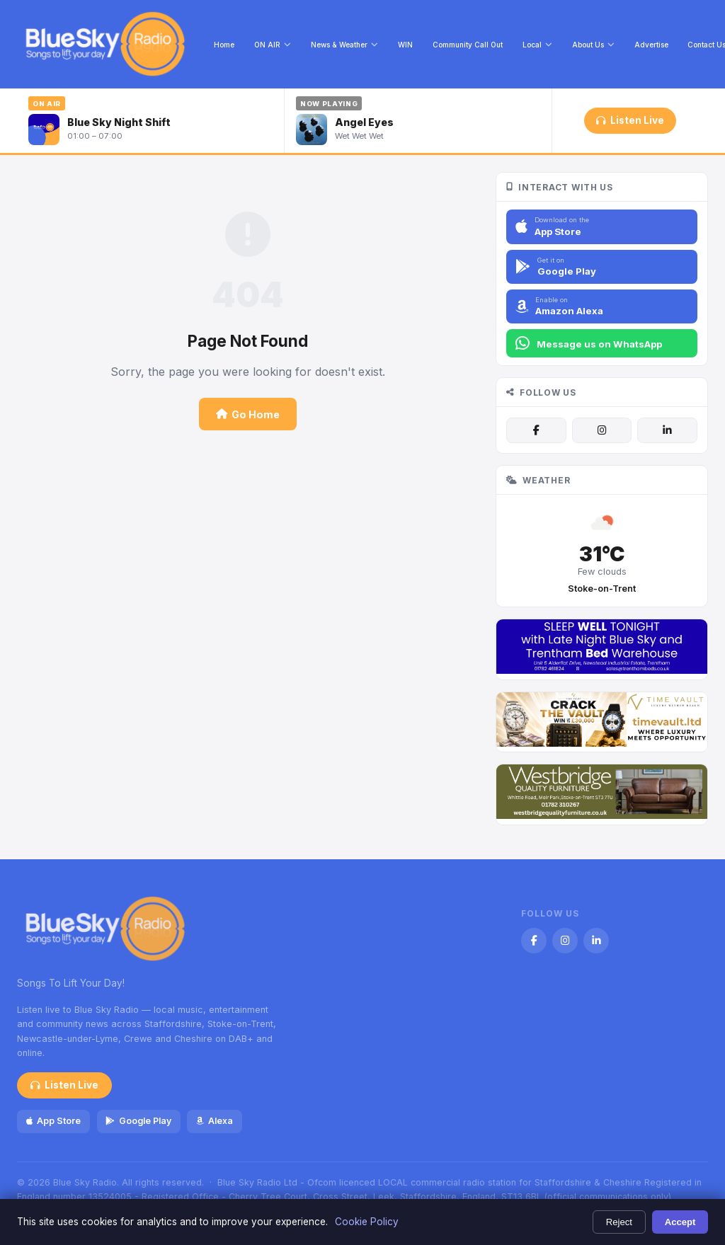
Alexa (214, 1120)
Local (537, 44)
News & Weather (344, 44)
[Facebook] (536, 430)
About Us (593, 44)
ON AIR (272, 44)
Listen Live (629, 120)
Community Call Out (468, 44)
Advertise (651, 44)
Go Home (248, 414)
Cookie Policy (367, 1221)
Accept (680, 1222)
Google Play (138, 1120)
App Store (53, 1120)
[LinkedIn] (667, 430)
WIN (405, 44)
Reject (619, 1222)
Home (224, 44)
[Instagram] (602, 430)
